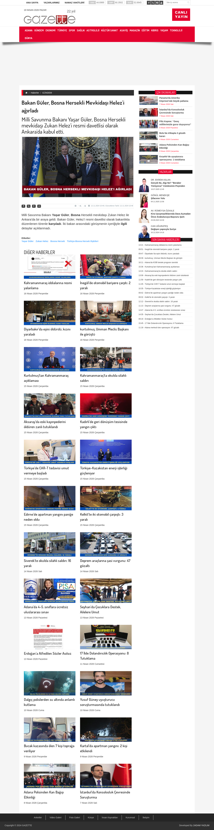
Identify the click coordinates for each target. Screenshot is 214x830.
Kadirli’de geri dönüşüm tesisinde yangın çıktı (160, 196)
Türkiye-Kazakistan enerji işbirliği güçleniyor (160, 205)
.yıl (71, 11)
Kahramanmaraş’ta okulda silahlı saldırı (158, 188)
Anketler (38, 817)
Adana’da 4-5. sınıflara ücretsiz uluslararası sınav (162, 227)
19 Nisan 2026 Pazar (35, 10)
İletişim (146, 817)
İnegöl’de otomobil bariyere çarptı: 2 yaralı (159, 166)
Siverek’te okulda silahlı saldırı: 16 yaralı (158, 218)
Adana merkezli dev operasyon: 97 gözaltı (159, 244)
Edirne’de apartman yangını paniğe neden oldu (161, 209)
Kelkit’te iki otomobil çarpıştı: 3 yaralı (157, 214)
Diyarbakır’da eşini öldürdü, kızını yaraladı (159, 170)
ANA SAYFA (32, 2)
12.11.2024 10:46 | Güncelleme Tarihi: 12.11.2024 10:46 (110, 206)
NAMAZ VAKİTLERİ (74, 2)
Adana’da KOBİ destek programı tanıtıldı (158, 179)
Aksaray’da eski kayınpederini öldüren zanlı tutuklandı (164, 192)
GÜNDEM (47, 93)
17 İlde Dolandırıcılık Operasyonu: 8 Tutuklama (161, 240)
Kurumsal (130, 817)
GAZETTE (27, 825)
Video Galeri (55, 817)
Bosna (75, 215)
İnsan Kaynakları (110, 817)
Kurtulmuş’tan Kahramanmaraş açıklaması (159, 183)
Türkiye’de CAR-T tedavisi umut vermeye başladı (162, 201)
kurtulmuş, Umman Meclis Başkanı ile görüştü (160, 174)
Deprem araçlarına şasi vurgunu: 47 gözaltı (159, 222)
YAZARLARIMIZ (52, 2)
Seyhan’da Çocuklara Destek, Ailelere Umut (160, 231)
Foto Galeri (74, 817)
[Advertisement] (107, 63)
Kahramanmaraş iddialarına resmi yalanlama (160, 162)
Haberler (35, 93)
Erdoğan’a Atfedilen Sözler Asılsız (47, 621)
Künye (91, 817)
